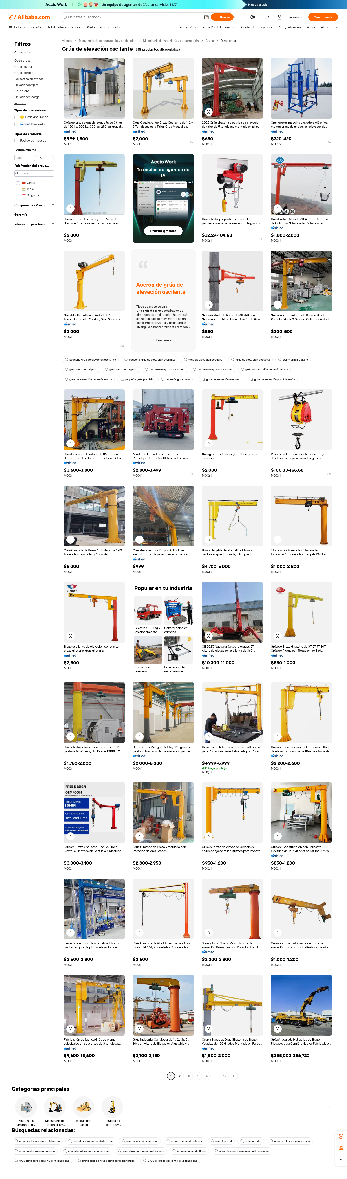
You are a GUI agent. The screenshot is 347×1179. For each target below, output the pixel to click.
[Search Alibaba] (132, 17)
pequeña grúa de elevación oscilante (90, 360)
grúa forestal (221, 1141)
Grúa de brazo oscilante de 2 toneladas (170, 1161)
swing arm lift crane (293, 360)
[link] (341, 1136)
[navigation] (34, 559)
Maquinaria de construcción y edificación (107, 40)
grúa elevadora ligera (80, 369)
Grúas (210, 40)
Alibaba (67, 40)
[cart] (267, 18)
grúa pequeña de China (189, 1151)
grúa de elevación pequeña (203, 360)
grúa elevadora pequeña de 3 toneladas (242, 1151)
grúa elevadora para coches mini (86, 1151)
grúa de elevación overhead (221, 379)
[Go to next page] (234, 1076)
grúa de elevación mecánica (290, 1141)
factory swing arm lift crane (164, 369)
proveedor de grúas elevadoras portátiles (106, 1161)
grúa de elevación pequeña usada (264, 369)
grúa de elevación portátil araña (272, 379)
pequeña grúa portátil (136, 379)
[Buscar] (222, 17)
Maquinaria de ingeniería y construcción (171, 40)
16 (224, 1076)
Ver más (20, 103)
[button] (206, 17)
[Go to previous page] (162, 1076)
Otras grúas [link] (229, 40)
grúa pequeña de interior (140, 1141)
